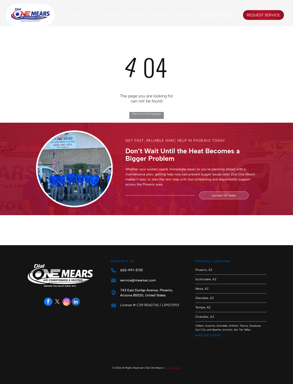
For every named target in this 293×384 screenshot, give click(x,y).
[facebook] (48, 302)
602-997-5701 (131, 270)
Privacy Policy (173, 367)
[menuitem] (75, 15)
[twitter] (57, 302)
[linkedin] (76, 302)
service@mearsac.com (138, 280)
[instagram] (66, 302)
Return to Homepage (146, 114)
